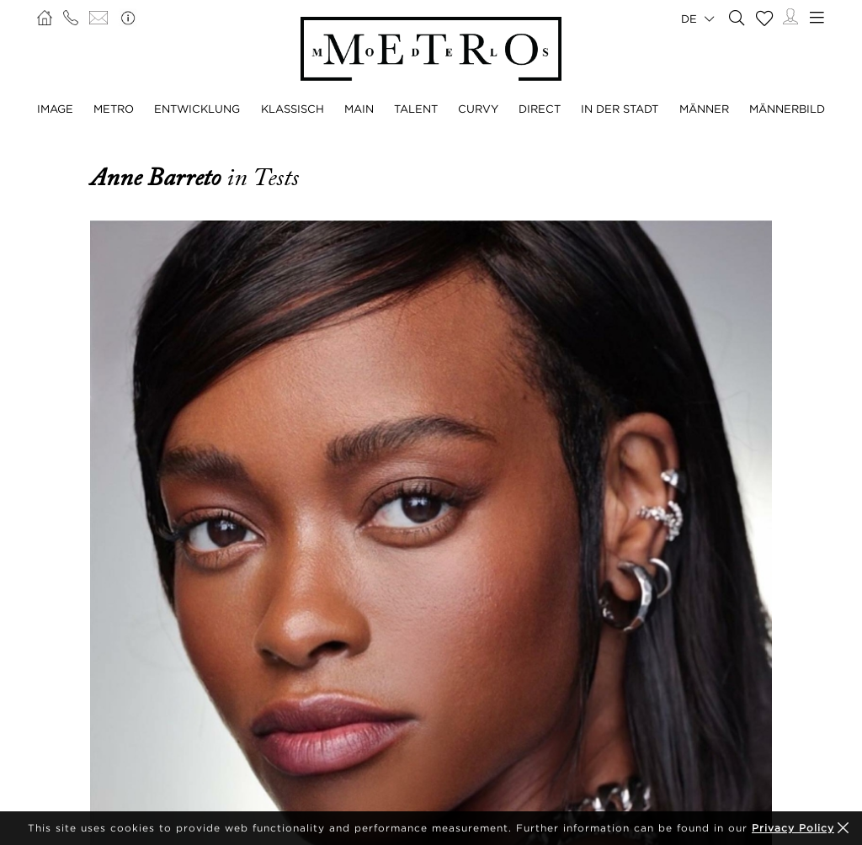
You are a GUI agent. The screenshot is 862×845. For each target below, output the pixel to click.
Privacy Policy (793, 827)
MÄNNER (704, 108)
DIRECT (540, 108)
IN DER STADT (619, 108)
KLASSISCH (292, 108)
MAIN (359, 108)
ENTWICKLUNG (197, 108)
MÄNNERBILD (787, 108)
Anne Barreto (158, 177)
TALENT (416, 108)
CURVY (478, 108)
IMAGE (55, 108)
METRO (113, 108)
